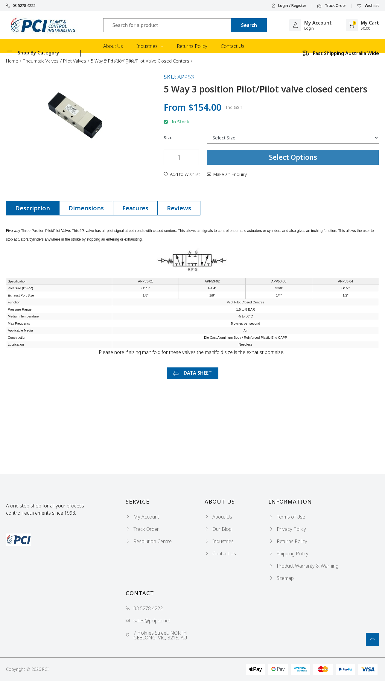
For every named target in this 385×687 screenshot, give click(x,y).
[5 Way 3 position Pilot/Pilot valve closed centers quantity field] (181, 157)
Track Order (331, 6)
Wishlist (368, 6)
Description (32, 208)
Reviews (179, 208)
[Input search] (167, 25)
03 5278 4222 (20, 5)
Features (135, 208)
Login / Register (289, 5)
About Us (113, 46)
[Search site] (249, 25)
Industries (149, 46)
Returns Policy (192, 46)
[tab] (32, 208)
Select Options (293, 157)
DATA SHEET (193, 373)
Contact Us (232, 46)
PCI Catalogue (118, 60)
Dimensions (86, 208)
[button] (182, 174)
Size (168, 137)
